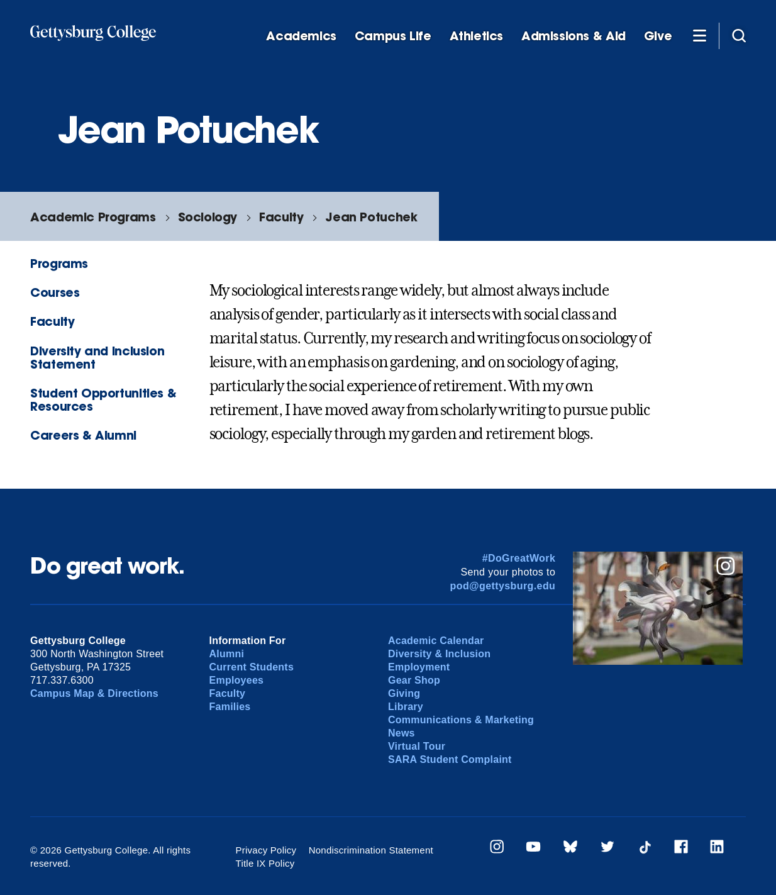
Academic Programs (92, 217)
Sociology (208, 217)
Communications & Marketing (461, 719)
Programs (59, 263)
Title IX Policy (265, 863)
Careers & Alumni (83, 435)
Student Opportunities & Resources (103, 399)
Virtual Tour (416, 746)
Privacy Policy (266, 850)
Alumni (227, 653)
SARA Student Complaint (450, 759)
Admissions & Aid (573, 36)
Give (658, 36)
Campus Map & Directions (94, 693)
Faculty (281, 217)
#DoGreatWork (519, 558)
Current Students (251, 667)
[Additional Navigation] (699, 35)
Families (230, 706)
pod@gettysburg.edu (503, 586)
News (401, 733)
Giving (404, 693)
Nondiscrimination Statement (371, 850)
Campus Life (393, 36)
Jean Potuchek (371, 217)
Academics (301, 36)
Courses (54, 292)
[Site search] (739, 35)
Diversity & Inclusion (439, 653)
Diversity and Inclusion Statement (97, 357)
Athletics (477, 36)
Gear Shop (414, 680)
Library (405, 706)
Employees (236, 680)
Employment (419, 667)
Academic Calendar (436, 640)
